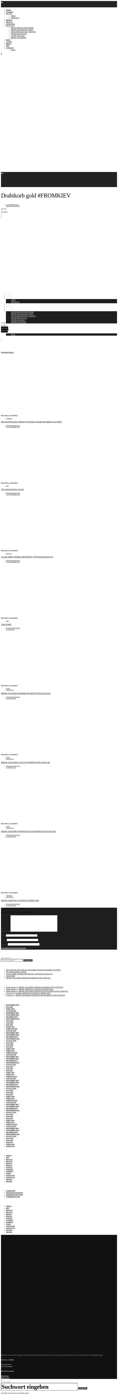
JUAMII (9, 42)
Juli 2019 (9, 1021)
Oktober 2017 (12, 1060)
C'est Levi (9, 993)
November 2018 (12, 1035)
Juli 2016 (9, 1090)
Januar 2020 (11, 1011)
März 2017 (10, 1074)
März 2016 (10, 1098)
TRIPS (13, 16)
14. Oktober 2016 (12, 204)
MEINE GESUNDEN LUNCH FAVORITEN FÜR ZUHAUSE (25, 762)
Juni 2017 (9, 1068)
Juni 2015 (9, 1116)
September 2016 (12, 1086)
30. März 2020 (11, 698)
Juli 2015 (9, 1114)
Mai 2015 (9, 1118)
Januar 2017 (11, 1078)
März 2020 (10, 1009)
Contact (10, 48)
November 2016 (12, 1082)
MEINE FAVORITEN (18, 38)
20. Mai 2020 (10, 629)
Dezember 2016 (12, 1080)
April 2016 (10, 1096)
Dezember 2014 (12, 1128)
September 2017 (12, 1062)
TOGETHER (6, 624)
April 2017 (10, 1072)
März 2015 (10, 1122)
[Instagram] (7, 1366)
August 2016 (11, 1088)
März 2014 (10, 1146)
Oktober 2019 (12, 1017)
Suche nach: (6, 958)
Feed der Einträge (14, 1193)
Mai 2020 (9, 1007)
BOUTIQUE (10, 26)
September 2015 (12, 1110)
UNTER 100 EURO (18, 36)
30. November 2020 (13, 427)
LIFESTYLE (10, 24)
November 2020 (12, 1005)
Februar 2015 (11, 1124)
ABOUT (9, 1155)
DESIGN (9, 20)
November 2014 (12, 1130)
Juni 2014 (9, 1140)
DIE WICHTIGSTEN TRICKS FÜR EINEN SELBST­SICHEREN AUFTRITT (31, 422)
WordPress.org (13, 1197)
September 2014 (12, 1134)
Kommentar (5, 931)
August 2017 (11, 1064)
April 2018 (10, 1049)
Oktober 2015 (12, 1108)
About (13, 50)
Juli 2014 (9, 1138)
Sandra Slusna (11, 987)
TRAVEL (9, 14)
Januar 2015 (11, 1126)
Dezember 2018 (12, 1033)
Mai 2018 (9, 1047)
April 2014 (10, 1144)
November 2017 (12, 1059)
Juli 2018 (9, 1043)
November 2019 (12, 1015)
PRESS (8, 44)
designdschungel (13, 206)
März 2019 (10, 1027)
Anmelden (10, 1191)
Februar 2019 (11, 1029)
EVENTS (9, 1167)
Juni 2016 (9, 1092)
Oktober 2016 (12, 1084)
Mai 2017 (9, 1070)
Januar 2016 (11, 1102)
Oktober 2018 (12, 1037)
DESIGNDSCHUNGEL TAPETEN (23, 32)
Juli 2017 (9, 1066)
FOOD (8, 688)
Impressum (5, 1376)
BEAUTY (9, 22)
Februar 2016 (11, 1100)
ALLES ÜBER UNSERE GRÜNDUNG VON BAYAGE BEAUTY (27, 557)
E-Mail (3, 940)
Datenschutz (5, 1378)
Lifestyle (10, 690)
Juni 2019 (9, 1023)
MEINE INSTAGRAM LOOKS (22, 30)
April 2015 (10, 1120)
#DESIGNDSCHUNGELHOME (22, 28)
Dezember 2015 (12, 1104)
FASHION (9, 12)
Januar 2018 (11, 1055)
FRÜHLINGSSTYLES (19, 34)
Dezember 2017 (12, 1057)
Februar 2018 (11, 1053)
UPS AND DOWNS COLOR (12, 489)
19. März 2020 (11, 767)
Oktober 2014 (12, 1132)
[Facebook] (6, 1364)
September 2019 (12, 1019)
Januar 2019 (11, 1031)
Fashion (9, 418)
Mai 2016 (9, 1094)
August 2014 (11, 1136)
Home (8, 10)
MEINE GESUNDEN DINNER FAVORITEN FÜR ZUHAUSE (25, 693)
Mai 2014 (9, 1142)
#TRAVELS (15, 18)
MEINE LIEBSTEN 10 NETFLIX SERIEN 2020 (20, 900)
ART (7, 46)
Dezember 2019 (12, 1013)
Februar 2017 (11, 1076)
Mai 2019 (9, 1025)
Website (4, 944)
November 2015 (12, 1106)
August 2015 (11, 1112)
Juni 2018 (9, 1045)
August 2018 (11, 1041)
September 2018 (12, 1039)
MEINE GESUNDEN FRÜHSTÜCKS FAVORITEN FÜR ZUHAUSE (28, 831)
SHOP (8, 40)
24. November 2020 (13, 562)
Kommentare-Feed (14, 1195)
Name (3, 935)
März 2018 (10, 1051)
